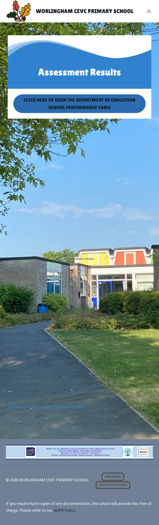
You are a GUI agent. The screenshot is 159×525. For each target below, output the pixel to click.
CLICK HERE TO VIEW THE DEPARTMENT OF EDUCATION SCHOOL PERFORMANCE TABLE (79, 103)
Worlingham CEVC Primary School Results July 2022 (46, 406)
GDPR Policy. (64, 510)
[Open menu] (149, 11)
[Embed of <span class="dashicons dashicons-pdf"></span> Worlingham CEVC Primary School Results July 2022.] (80, 259)
